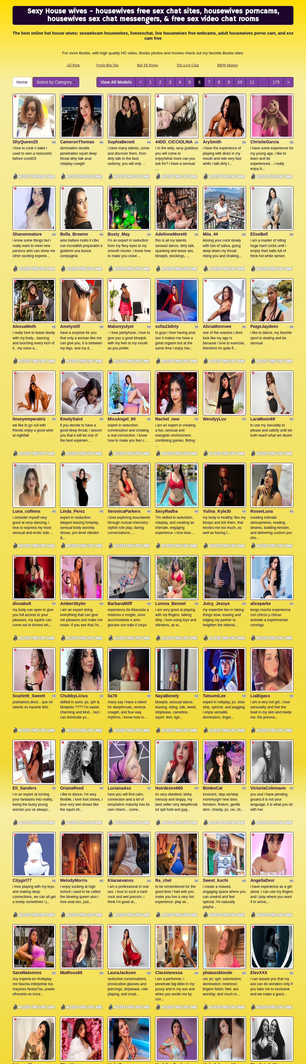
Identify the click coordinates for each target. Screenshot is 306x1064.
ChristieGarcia (264, 130)
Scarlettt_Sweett (29, 613)
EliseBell (259, 210)
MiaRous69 (71, 854)
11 (252, 82)
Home (21, 82)
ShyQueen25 (25, 130)
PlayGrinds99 (263, 935)
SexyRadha (166, 452)
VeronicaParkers (124, 452)
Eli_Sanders (24, 693)
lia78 (112, 613)
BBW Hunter (227, 65)
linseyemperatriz (29, 371)
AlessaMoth (24, 291)
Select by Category (55, 82)
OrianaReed (72, 693)
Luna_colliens (26, 452)
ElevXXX (258, 854)
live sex (261, 1012)
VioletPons (118, 935)
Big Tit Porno (147, 65)
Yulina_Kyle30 (217, 452)
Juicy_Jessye (216, 532)
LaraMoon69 (262, 371)
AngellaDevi (262, 774)
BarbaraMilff (120, 532)
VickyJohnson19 (219, 935)
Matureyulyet (120, 291)
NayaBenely (167, 613)
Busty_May (119, 210)
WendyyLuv (214, 371)
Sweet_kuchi (215, 774)
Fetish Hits (201, 1055)
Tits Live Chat (188, 65)
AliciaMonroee (217, 291)
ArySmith (212, 130)
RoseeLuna (261, 452)
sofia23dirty (167, 291)
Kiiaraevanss (120, 774)
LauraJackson (122, 854)
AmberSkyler (73, 532)
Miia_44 (210, 210)
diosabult (22, 532)
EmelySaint (71, 371)
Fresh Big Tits (108, 65)
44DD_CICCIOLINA (173, 130)
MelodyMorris (73, 774)
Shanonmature (27, 210)
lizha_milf (22, 935)
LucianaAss (119, 693)
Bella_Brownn (74, 210)
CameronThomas (77, 130)
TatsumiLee (214, 613)
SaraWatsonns (27, 854)
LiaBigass (260, 613)
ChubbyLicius (74, 613)
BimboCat (213, 693)
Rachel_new (167, 371)
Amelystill (70, 291)
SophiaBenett (121, 130)
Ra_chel (163, 774)
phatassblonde (217, 854)
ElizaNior (69, 935)
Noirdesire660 (169, 693)
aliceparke (260, 532)
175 (276, 82)
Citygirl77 (22, 774)
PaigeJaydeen (264, 291)
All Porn (73, 65)
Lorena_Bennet (170, 532)
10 (240, 82)
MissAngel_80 (121, 371)
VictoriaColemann (268, 693)
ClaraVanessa (168, 854)
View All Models (116, 82)
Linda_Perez (72, 452)
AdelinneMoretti (171, 210)
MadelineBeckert (171, 935)
